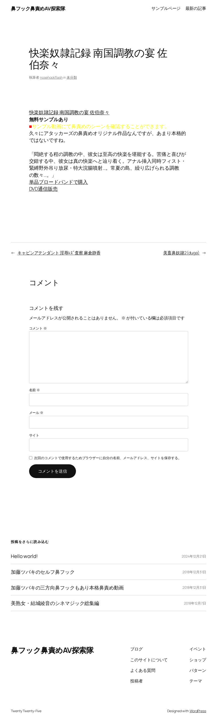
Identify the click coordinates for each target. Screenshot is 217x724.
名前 (34, 390)
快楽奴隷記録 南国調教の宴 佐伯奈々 (69, 112)
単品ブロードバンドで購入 (58, 181)
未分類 (72, 77)
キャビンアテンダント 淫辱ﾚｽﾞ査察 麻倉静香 (59, 253)
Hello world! (24, 556)
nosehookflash (51, 77)
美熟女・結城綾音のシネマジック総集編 (55, 603)
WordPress (198, 711)
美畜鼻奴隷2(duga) (181, 253)
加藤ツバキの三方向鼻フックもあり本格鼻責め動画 (67, 587)
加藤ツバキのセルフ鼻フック (43, 572)
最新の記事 (195, 8)
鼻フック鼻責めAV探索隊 (38, 8)
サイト (34, 435)
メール (36, 412)
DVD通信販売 (43, 188)
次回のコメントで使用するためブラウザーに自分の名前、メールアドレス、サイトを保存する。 (107, 457)
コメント (38, 328)
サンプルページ (166, 8)
